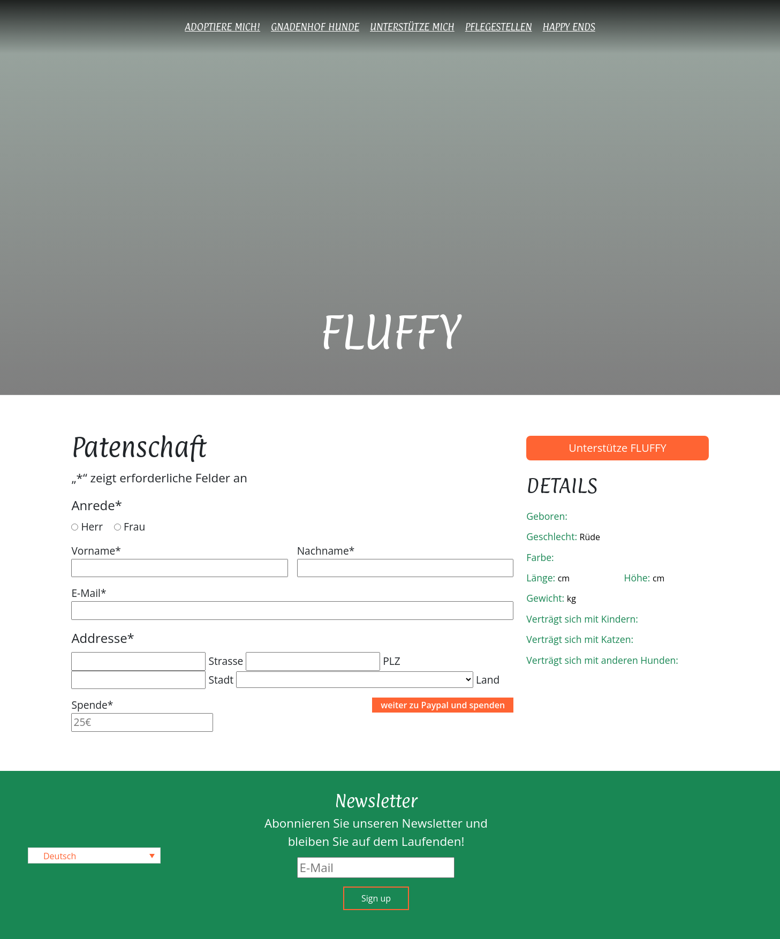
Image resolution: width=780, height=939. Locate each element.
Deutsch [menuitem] (59, 856)
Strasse (225, 661)
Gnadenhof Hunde (315, 27)
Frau (134, 526)
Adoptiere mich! (222, 27)
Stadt (220, 679)
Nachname (326, 550)
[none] (94, 855)
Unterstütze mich (412, 27)
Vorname (95, 550)
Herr (92, 526)
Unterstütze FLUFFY (617, 448)
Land (487, 679)
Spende (92, 705)
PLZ (391, 661)
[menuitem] (94, 855)
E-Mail (88, 593)
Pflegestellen (498, 27)
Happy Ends (569, 27)
